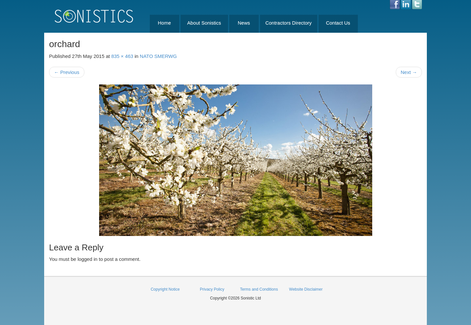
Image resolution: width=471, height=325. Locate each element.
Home (164, 23)
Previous (66, 72)
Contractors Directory (288, 23)
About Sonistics (204, 23)
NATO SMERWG (158, 56)
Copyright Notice (165, 289)
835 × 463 (122, 56)
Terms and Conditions (259, 289)
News (244, 23)
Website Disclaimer (306, 289)
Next (409, 72)
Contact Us (338, 23)
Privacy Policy (212, 289)
